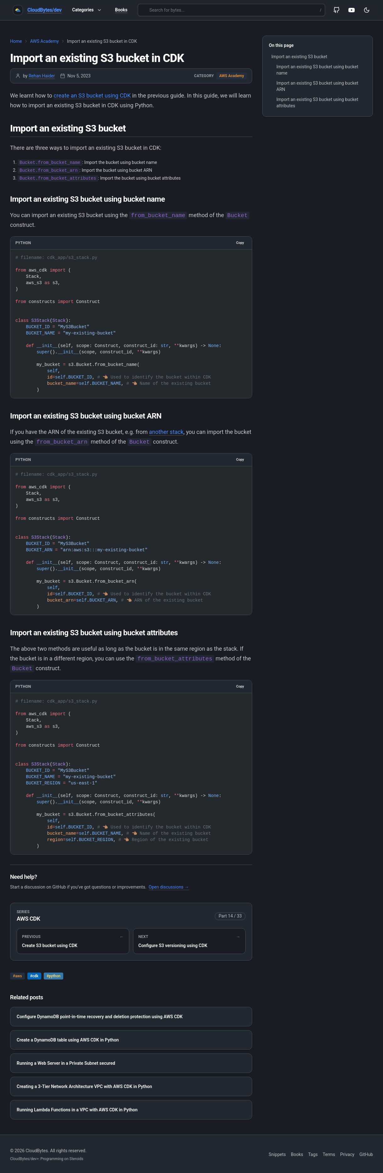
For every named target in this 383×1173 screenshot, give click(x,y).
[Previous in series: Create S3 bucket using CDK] (73, 940)
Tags (313, 1153)
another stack (166, 431)
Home (16, 41)
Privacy (347, 1153)
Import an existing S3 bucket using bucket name (317, 70)
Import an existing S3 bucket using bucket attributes (317, 102)
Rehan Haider (42, 75)
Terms (329, 1153)
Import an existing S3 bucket (299, 56)
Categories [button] (87, 10)
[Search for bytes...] (231, 10)
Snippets (277, 1153)
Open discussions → (169, 886)
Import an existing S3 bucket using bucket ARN (317, 86)
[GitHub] (336, 10)
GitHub (366, 1153)
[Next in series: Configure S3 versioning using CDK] (189, 940)
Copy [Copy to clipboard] (240, 242)
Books (121, 9)
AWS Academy (44, 41)
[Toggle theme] (366, 10)
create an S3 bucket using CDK (91, 95)
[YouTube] (351, 10)
